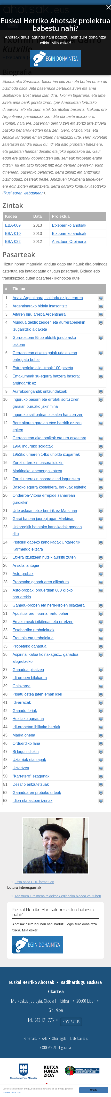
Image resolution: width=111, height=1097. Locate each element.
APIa (44, 1038)
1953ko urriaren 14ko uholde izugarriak (46, 454)
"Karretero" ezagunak (31, 776)
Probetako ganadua (30, 646)
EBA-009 (13, 225)
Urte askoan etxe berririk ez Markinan (45, 511)
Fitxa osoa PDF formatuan (34, 882)
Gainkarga (22, 686)
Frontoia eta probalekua (33, 638)
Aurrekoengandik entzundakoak (40, 391)
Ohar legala (59, 1038)
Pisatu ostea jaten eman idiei (37, 694)
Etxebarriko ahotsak (69, 225)
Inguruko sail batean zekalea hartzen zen (48, 415)
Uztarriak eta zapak (29, 760)
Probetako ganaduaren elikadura (41, 582)
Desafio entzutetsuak (31, 784)
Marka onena (24, 735)
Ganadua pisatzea (28, 670)
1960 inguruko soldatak (33, 446)
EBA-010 (13, 234)
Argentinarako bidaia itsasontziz (40, 306)
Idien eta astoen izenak (33, 801)
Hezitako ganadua (28, 719)
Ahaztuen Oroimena (69, 242)
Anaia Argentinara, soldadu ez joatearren (48, 298)
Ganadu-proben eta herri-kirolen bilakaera (49, 605)
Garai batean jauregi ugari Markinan (43, 519)
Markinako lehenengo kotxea (37, 471)
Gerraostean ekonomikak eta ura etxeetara (49, 438)
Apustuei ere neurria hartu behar (40, 613)
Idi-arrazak (22, 702)
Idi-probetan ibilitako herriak (36, 727)
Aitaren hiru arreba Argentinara (39, 314)
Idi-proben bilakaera (30, 678)
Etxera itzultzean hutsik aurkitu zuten (44, 557)
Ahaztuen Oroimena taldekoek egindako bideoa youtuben (58, 896)
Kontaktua (71, 1022)
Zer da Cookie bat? (12, 1092)
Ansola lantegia (26, 565)
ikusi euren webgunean (24, 193)
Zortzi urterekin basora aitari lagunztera (46, 479)
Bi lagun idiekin (26, 752)
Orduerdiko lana (26, 743)
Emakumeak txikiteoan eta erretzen (43, 622)
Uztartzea (21, 768)
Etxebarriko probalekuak (34, 630)
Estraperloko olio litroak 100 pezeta (43, 368)
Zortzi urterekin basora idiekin (38, 463)
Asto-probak (23, 574)
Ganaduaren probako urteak (37, 793)
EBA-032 (13, 242)
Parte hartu (31, 1038)
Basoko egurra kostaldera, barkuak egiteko (49, 487)
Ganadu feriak (25, 711)
